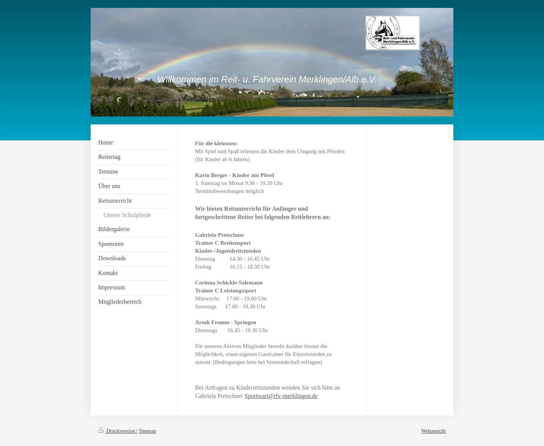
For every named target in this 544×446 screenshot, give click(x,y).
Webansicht (433, 431)
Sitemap (147, 431)
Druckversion (117, 431)
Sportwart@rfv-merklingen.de (281, 396)
